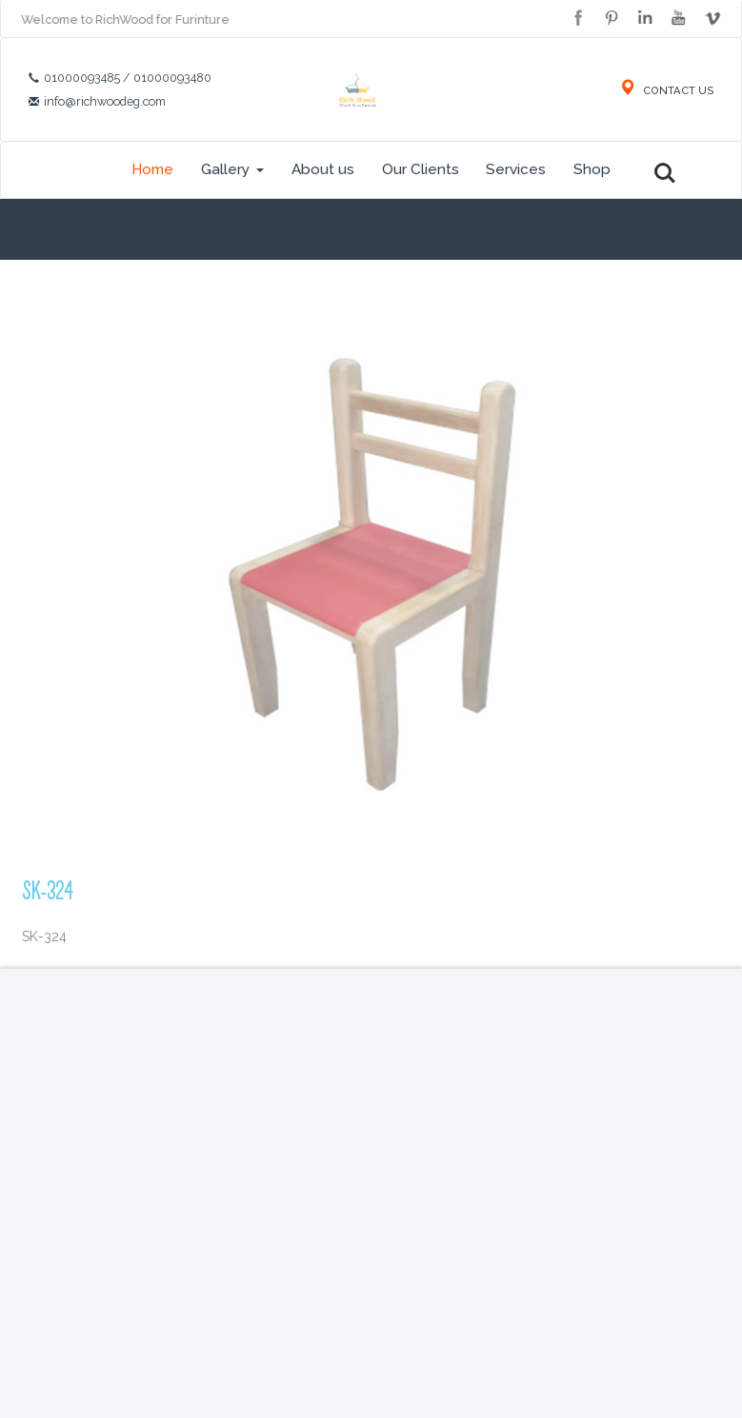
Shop (592, 169)
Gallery (233, 169)
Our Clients (420, 169)
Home (152, 169)
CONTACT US (666, 90)
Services (516, 169)
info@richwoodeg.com (105, 101)
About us (322, 169)
